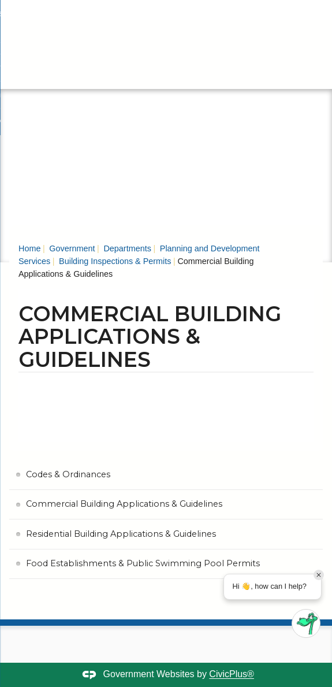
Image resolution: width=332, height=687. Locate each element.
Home (29, 248)
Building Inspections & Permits (114, 261)
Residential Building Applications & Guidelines (121, 534)
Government (71, 248)
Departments (126, 248)
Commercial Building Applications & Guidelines (124, 504)
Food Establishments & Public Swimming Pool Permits (143, 563)
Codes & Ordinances (68, 474)
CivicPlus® (231, 674)
